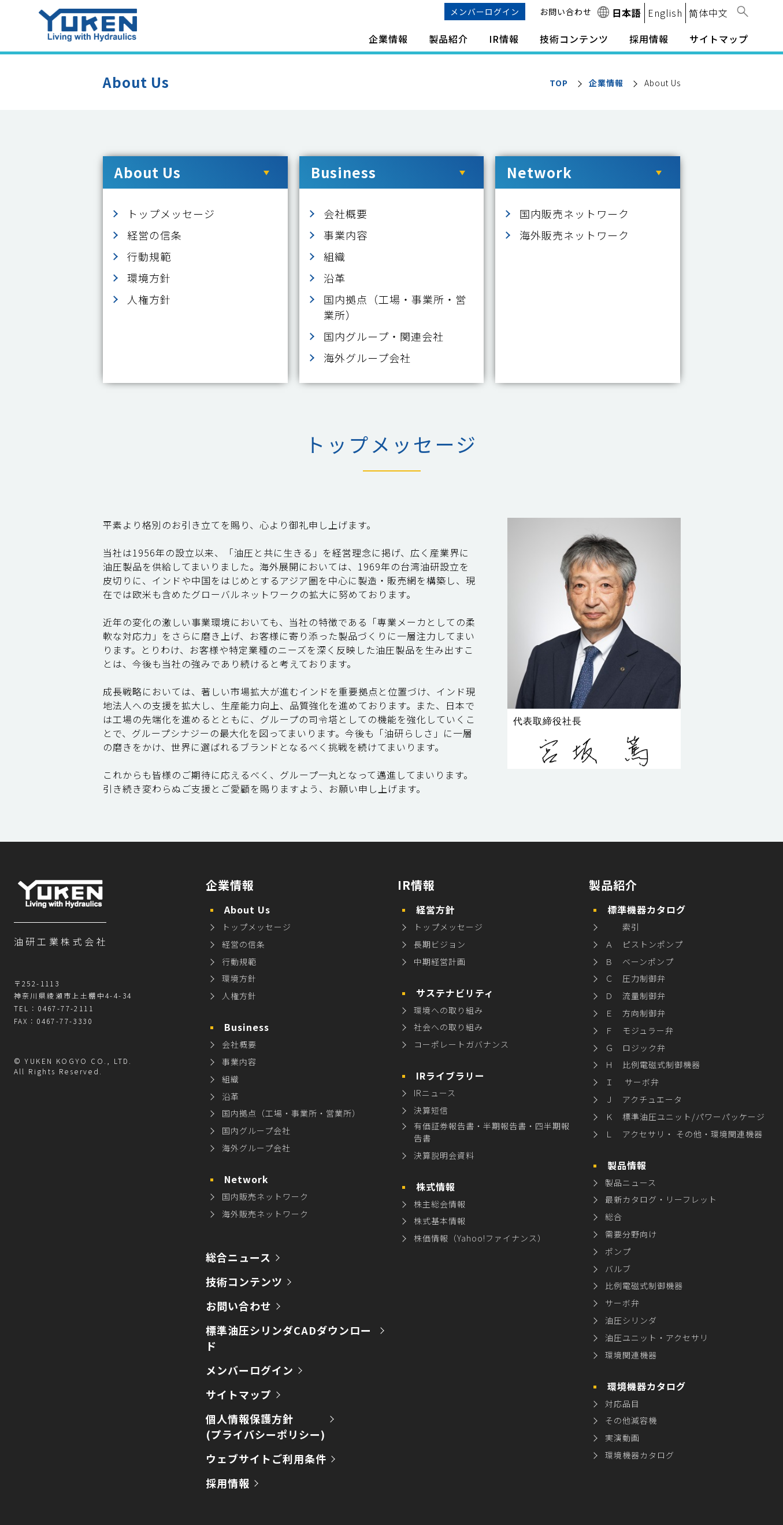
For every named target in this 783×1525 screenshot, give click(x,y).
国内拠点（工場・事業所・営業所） (291, 1113)
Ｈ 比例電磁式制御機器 (652, 1064)
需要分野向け (631, 1234)
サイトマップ (718, 39)
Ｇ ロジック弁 (635, 1047)
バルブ (618, 1268)
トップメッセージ (171, 213)
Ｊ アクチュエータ (643, 1099)
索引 (622, 927)
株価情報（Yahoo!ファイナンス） (480, 1238)
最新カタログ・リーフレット (661, 1199)
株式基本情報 (440, 1220)
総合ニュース (238, 1257)
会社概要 (346, 213)
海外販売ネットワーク (574, 234)
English (665, 13)
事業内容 (346, 234)
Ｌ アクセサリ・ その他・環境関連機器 (684, 1134)
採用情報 (228, 1482)
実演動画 (622, 1437)
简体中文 (708, 13)
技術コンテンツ (574, 39)
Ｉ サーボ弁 (632, 1082)
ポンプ (618, 1251)
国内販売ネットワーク (574, 213)
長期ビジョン (440, 944)
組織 (335, 256)
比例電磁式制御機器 (644, 1285)
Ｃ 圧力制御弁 (635, 978)
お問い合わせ (566, 11)
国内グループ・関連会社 (384, 336)
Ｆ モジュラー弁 (639, 1030)
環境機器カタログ (639, 1455)
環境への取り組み (448, 1010)
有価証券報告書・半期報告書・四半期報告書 (492, 1132)
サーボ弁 (622, 1303)
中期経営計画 (440, 961)
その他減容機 (631, 1420)
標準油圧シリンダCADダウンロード (289, 1338)
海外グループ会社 (367, 357)
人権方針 (149, 299)
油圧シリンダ (631, 1320)
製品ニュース (630, 1182)
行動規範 (149, 256)
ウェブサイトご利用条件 (266, 1458)
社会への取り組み (448, 1027)
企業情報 (606, 83)
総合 (613, 1216)
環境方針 (149, 277)
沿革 (335, 277)
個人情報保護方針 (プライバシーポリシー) (265, 1426)
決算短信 (431, 1110)
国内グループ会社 (256, 1130)
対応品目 (622, 1403)
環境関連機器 (631, 1355)
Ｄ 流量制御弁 (635, 995)
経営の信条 (154, 234)
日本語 (626, 13)
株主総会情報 (440, 1204)
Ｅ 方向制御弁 (635, 1013)
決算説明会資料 (444, 1155)
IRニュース (435, 1093)
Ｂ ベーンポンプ (639, 961)
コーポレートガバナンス (461, 1044)
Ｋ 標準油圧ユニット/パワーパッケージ (685, 1116)
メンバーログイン (484, 11)
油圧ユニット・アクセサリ (656, 1337)
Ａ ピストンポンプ (644, 944)
